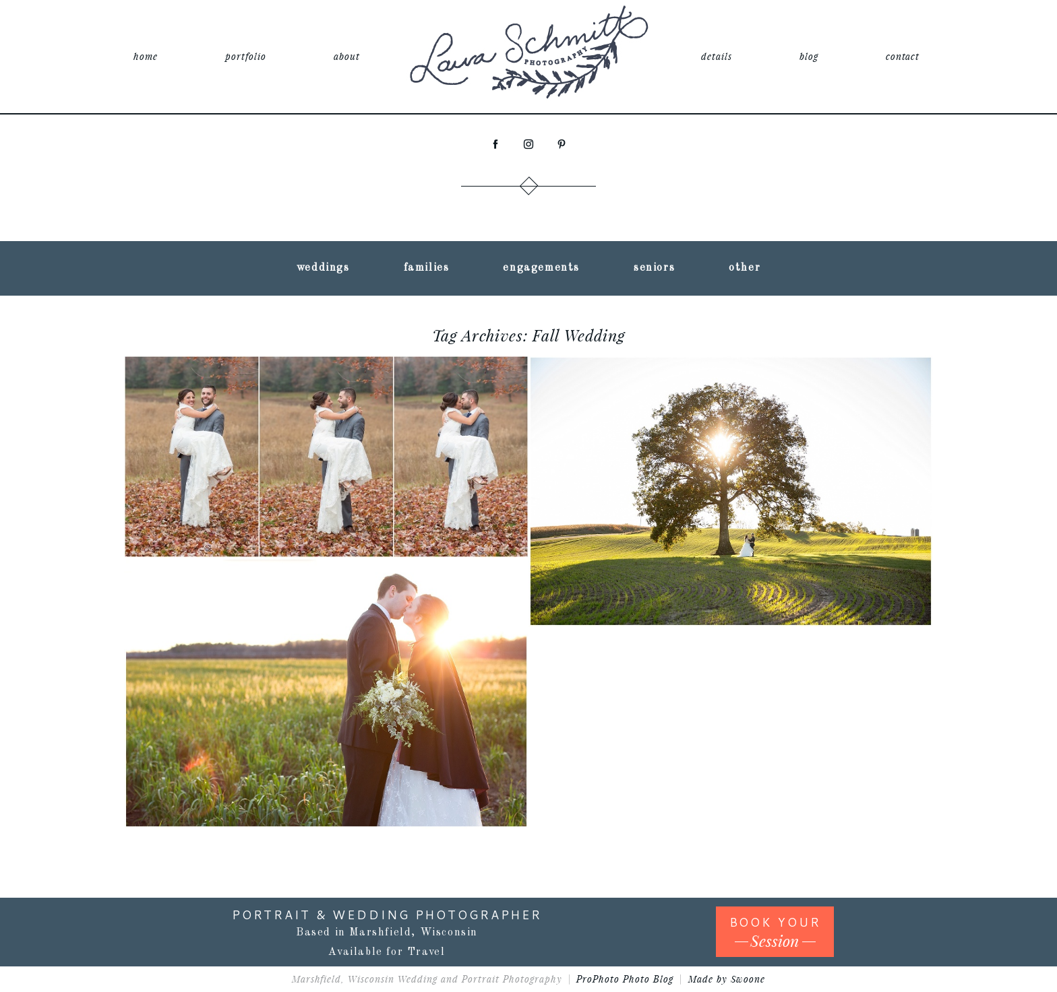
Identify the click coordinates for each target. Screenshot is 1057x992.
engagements (541, 268)
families (427, 268)
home (145, 56)
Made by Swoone (727, 978)
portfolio (245, 56)
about (347, 56)
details (716, 56)
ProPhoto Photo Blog (624, 978)
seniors (654, 268)
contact (903, 56)
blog (808, 56)
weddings (323, 268)
